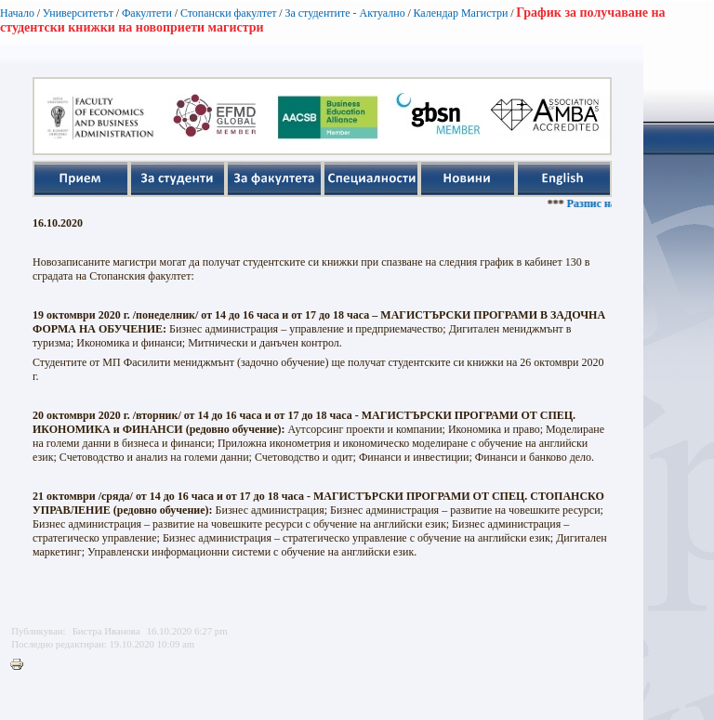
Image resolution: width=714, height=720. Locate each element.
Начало (17, 13)
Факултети (147, 13)
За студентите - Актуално (344, 13)
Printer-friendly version (21, 665)
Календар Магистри (460, 13)
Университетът (78, 13)
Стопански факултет (228, 13)
